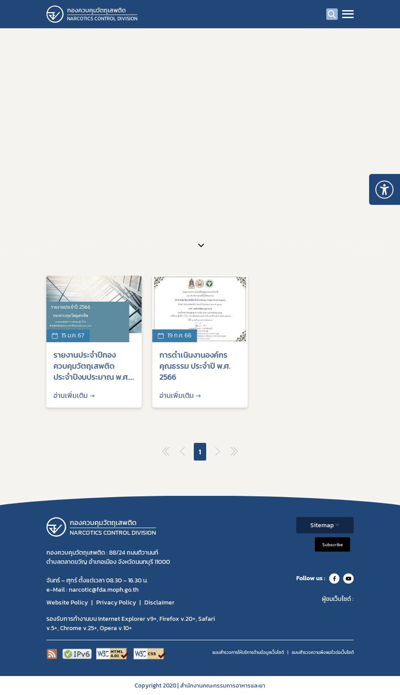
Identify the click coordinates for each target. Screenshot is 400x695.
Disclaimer (159, 602)
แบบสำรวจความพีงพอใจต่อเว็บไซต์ (323, 652)
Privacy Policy (116, 602)
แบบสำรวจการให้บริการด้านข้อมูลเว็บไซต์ (248, 652)
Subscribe (332, 544)
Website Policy (67, 602)
